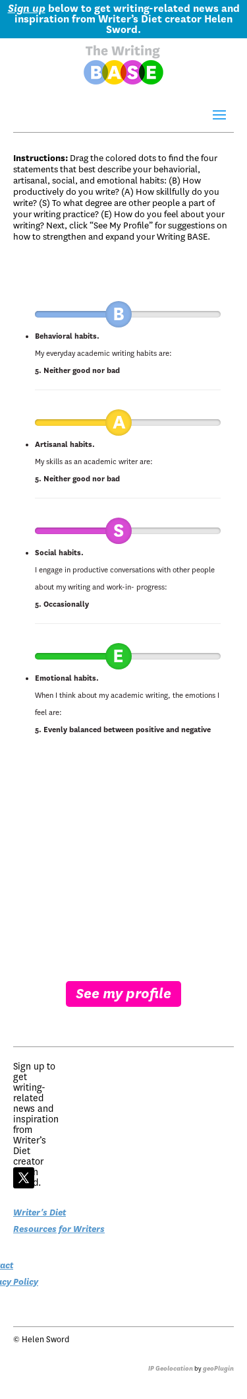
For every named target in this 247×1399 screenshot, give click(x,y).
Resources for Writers (59, 1229)
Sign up (26, 8)
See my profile (123, 993)
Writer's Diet (39, 1212)
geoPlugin (218, 1369)
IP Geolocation (170, 1369)
